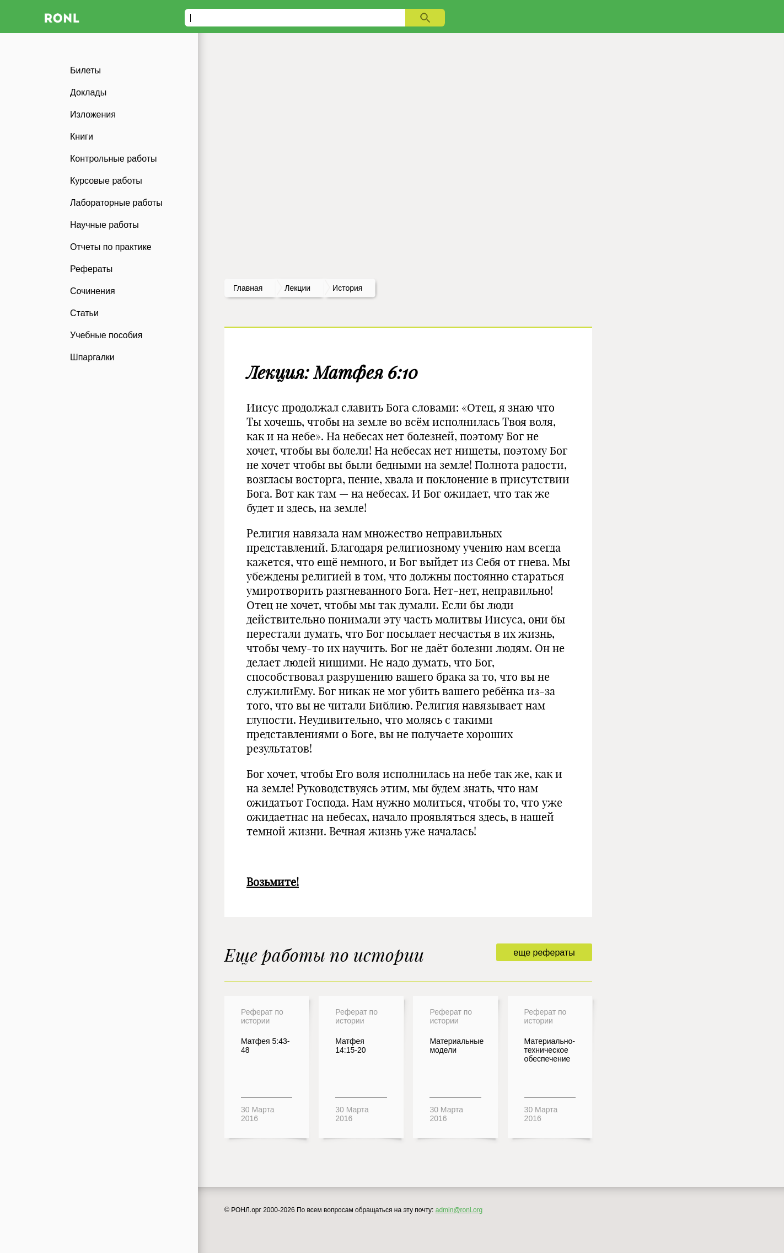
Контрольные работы (113, 158)
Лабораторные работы (116, 202)
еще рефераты (543, 952)
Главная (247, 288)
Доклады (88, 92)
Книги (81, 136)
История (347, 288)
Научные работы (104, 225)
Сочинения (92, 291)
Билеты (85, 70)
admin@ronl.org (459, 1210)
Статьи (84, 313)
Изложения (93, 114)
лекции (297, 288)
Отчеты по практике (111, 247)
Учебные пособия (106, 335)
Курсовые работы (106, 180)
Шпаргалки (92, 357)
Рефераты (91, 269)
